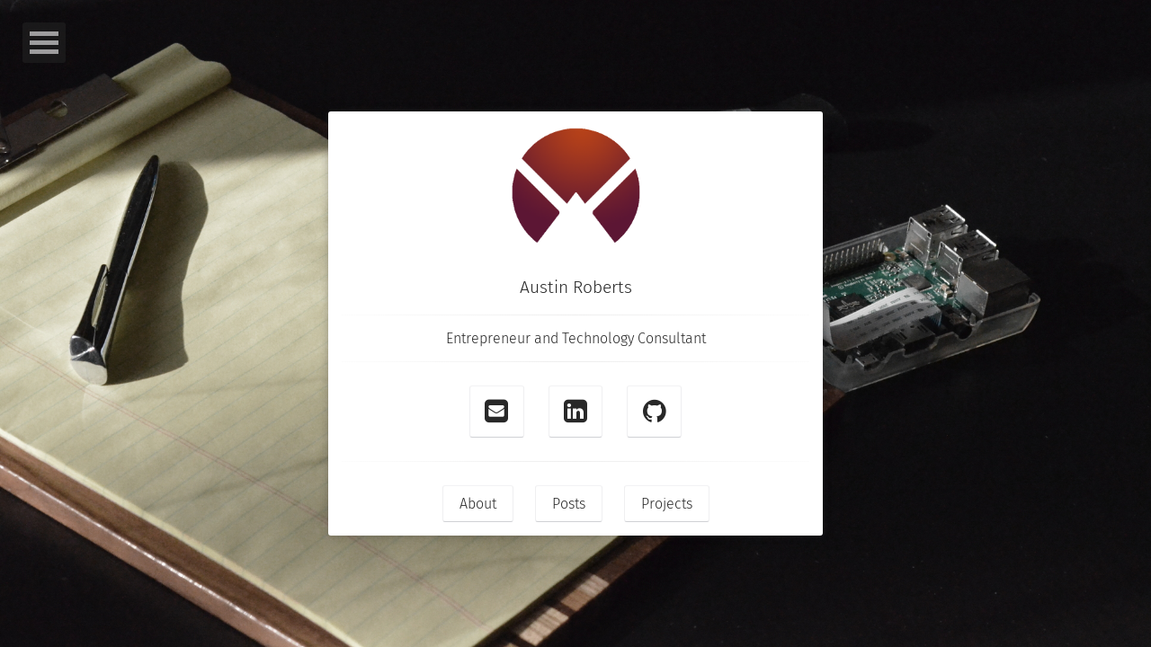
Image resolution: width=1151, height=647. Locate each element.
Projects (666, 503)
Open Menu (44, 42)
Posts (568, 503)
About (478, 503)
